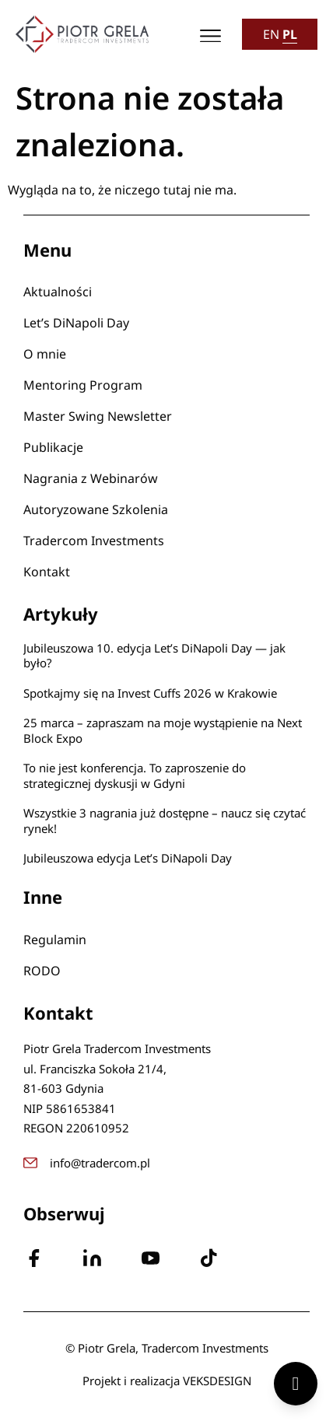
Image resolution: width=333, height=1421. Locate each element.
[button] (211, 35)
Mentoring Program (82, 385)
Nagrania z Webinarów (90, 478)
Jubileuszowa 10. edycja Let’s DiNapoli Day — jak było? (154, 655)
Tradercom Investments (93, 540)
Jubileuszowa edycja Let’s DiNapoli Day (127, 858)
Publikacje (53, 447)
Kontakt (46, 571)
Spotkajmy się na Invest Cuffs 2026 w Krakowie (150, 693)
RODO (42, 970)
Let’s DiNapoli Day (76, 322)
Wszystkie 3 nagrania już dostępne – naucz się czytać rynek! (164, 820)
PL (289, 34)
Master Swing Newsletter (97, 416)
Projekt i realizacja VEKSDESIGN (166, 1380)
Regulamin (54, 939)
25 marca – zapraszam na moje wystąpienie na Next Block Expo (162, 730)
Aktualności (57, 291)
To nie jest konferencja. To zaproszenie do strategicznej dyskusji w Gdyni (134, 775)
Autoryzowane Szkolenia (95, 509)
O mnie (44, 353)
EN (271, 34)
